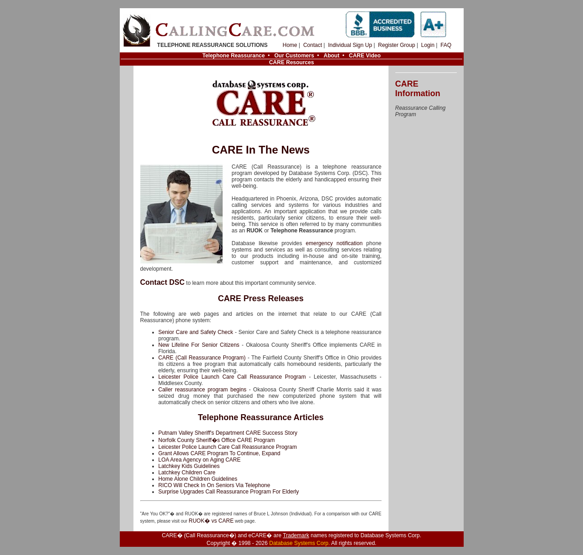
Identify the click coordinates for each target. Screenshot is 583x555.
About (331, 55)
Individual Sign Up (350, 45)
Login (427, 45)
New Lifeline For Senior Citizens (199, 345)
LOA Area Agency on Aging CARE (200, 460)
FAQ (445, 45)
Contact (312, 45)
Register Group (396, 45)
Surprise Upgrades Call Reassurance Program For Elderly (229, 491)
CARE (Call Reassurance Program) (202, 358)
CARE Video (365, 55)
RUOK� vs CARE (211, 521)
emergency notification (334, 243)
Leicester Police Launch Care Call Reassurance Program (232, 377)
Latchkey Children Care (187, 472)
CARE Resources (291, 62)
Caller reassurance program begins (203, 389)
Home (290, 45)
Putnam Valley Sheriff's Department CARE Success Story (228, 433)
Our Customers (294, 55)
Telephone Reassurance (233, 55)
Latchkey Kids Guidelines (189, 466)
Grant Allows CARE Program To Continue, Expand (220, 453)
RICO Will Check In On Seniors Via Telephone (215, 485)
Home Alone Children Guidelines (198, 479)
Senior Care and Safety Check (196, 332)
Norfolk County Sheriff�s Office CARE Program (217, 440)
